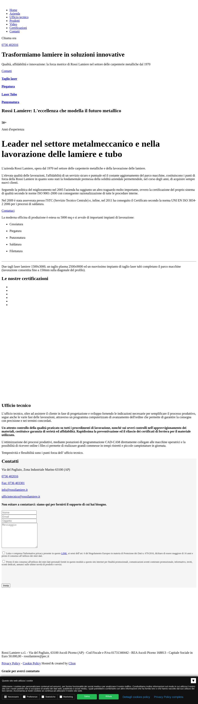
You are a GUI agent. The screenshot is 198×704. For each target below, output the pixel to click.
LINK (64, 558)
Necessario (11, 696)
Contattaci (8, 210)
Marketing (66, 696)
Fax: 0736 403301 (13, 483)
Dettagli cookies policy (136, 696)
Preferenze (30, 696)
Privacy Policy (11, 668)
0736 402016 (10, 476)
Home (13, 10)
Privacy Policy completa (168, 696)
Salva (87, 696)
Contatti (15, 31)
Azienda (15, 13)
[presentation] (25, 579)
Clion (72, 668)
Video (13, 24)
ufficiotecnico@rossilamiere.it (21, 496)
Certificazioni (18, 27)
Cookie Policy (32, 668)
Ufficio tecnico (19, 17)
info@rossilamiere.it (15, 489)
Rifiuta (109, 696)
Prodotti (15, 20)
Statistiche (48, 696)
